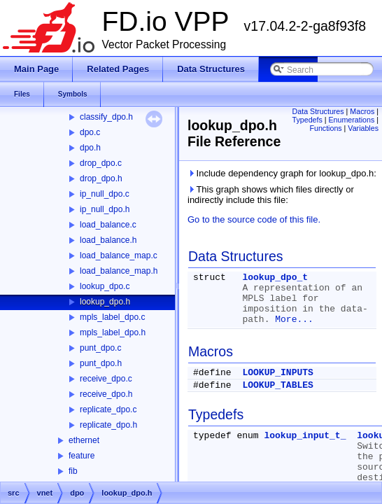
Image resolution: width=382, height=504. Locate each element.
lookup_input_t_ (305, 435)
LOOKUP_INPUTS (277, 373)
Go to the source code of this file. (254, 219)
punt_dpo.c (100, 348)
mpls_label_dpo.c (112, 317)
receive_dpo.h (106, 394)
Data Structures (318, 111)
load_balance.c (108, 225)
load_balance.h (108, 240)
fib (73, 471)
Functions (325, 128)
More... (294, 319)
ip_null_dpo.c (104, 194)
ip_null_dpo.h (104, 209)
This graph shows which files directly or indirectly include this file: (271, 194)
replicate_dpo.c (108, 409)
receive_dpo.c (106, 379)
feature (81, 456)
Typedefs (307, 119)
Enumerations (352, 119)
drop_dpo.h (101, 178)
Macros (362, 111)
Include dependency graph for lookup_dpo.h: (282, 173)
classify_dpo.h (106, 117)
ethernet (84, 440)
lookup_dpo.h (105, 302)
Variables (363, 128)
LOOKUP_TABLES (277, 385)
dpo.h (90, 148)
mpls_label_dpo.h (113, 332)
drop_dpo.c (101, 163)
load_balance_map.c (118, 255)
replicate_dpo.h (108, 425)
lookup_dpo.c (104, 286)
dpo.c (90, 132)
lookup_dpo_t (275, 277)
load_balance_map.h (118, 271)
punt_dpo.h (101, 363)
